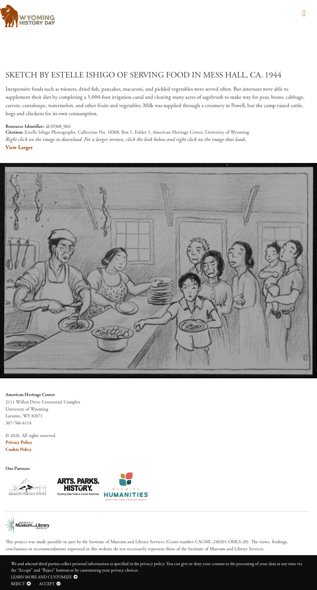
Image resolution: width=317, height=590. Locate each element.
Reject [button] (18, 583)
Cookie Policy (18, 450)
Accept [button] (47, 583)
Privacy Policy (18, 442)
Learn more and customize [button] (41, 577)
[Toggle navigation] (303, 14)
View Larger (19, 147)
